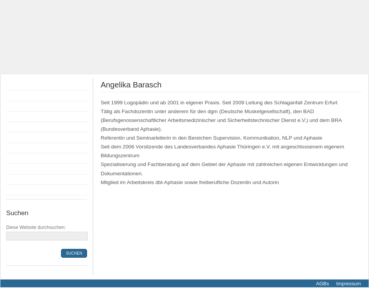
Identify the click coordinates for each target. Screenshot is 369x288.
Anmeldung (22, 127)
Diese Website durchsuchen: (36, 227)
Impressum (348, 283)
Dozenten (19, 117)
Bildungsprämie (27, 137)
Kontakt (17, 179)
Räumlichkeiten (27, 148)
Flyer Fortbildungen (31, 106)
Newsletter (21, 190)
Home (15, 85)
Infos (14, 158)
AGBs (322, 283)
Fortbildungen (24, 95)
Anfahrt (17, 169)
